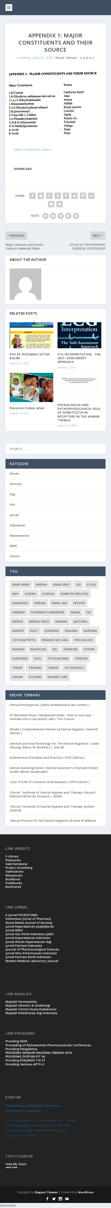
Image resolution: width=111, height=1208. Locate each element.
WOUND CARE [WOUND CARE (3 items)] (57, 677)
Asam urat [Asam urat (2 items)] (61, 584)
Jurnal (14, 515)
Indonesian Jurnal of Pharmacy (28, 919)
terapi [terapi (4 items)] (17, 668)
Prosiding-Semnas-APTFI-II (24, 1064)
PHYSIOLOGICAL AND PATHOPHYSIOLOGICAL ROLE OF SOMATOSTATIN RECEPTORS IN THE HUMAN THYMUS (79, 412)
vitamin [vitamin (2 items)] (35, 677)
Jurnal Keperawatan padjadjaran (29, 926)
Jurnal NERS (14, 930)
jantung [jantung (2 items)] (80, 621)
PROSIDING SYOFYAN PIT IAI (25, 1056)
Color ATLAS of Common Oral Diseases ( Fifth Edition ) (50, 782)
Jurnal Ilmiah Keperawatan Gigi (28, 942)
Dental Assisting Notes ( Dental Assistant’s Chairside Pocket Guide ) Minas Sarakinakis (54, 770)
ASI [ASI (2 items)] (78, 584)
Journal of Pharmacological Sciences (32, 949)
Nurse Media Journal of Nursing (28, 923)
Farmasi (71, 58)
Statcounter (8, 1205)
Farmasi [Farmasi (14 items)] (18, 612)
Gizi (12, 504)
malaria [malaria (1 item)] (71, 631)
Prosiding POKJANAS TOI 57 (25, 1060)
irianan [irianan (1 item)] (61, 621)
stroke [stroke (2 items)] (89, 649)
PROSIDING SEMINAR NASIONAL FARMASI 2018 (38, 1053)
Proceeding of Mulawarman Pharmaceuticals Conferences (48, 1045)
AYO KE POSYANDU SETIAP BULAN (30, 356)
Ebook (59, 58)
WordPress (86, 1192)
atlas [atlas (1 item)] (91, 584)
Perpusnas (13, 860)
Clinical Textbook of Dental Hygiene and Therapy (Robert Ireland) (52, 808)
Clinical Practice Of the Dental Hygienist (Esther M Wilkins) (53, 821)
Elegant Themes (46, 1192)
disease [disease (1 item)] (40, 603)
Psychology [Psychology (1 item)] (83, 640)
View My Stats (15, 1164)
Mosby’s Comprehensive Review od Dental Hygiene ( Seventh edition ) (54, 731)
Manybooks (14, 875)
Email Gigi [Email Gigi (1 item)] (59, 603)
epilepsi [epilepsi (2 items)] (79, 603)
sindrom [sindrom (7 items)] (70, 649)
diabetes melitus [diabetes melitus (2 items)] (74, 594)
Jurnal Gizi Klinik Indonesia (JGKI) (29, 934)
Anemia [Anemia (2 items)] (41, 584)
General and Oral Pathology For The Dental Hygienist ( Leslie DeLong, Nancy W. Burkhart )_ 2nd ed (54, 745)
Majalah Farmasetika (21, 1002)
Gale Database (16, 864)
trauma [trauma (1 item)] (34, 668)
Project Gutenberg (18, 868)
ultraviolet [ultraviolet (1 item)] (74, 668)
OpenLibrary (14, 871)
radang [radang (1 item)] (18, 649)
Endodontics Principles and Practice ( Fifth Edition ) (47, 758)
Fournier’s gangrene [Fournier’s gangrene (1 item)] (47, 612)
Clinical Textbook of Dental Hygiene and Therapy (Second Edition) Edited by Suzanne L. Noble (52, 794)
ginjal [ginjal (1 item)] (75, 612)
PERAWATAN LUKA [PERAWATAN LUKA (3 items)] (55, 640)
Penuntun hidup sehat (27, 408)
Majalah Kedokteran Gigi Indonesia (31, 1013)
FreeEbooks (13, 883)
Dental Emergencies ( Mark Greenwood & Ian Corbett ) (49, 705)
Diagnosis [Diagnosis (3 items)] (20, 603)
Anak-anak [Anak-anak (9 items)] (20, 584)
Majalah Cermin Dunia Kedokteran (30, 1009)
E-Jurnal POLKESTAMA (21, 915)
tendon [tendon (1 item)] (81, 658)
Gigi (12, 494)
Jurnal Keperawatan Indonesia (27, 938)
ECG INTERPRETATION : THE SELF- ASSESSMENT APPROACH (79, 358)
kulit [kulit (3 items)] (34, 631)
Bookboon (12, 879)
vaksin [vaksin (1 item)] (17, 677)
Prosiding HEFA (16, 1041)
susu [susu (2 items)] (37, 658)
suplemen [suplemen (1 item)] (20, 658)
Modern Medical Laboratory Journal (31, 961)
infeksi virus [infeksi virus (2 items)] (39, 621)
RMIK (13, 546)
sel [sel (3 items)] (54, 649)
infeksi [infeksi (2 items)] (17, 621)
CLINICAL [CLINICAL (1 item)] (48, 594)
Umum (15, 556)
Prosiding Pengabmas (21, 1049)
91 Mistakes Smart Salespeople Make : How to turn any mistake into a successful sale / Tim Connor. (50, 717)
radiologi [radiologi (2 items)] (38, 649)
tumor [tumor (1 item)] (52, 668)
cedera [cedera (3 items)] (30, 594)
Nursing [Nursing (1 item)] (90, 631)
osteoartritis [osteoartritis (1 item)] (24, 640)
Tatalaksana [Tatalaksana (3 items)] (57, 658)
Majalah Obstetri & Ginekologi (27, 1005)
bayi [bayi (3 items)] (15, 594)
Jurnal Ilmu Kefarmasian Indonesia (31, 953)
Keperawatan (19, 536)
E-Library (12, 856)
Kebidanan (17, 525)
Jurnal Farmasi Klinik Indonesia (28, 957)
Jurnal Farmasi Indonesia (23, 946)
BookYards (13, 887)
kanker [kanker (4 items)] (18, 631)
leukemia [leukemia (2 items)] (51, 631)
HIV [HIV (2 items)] (88, 612)
